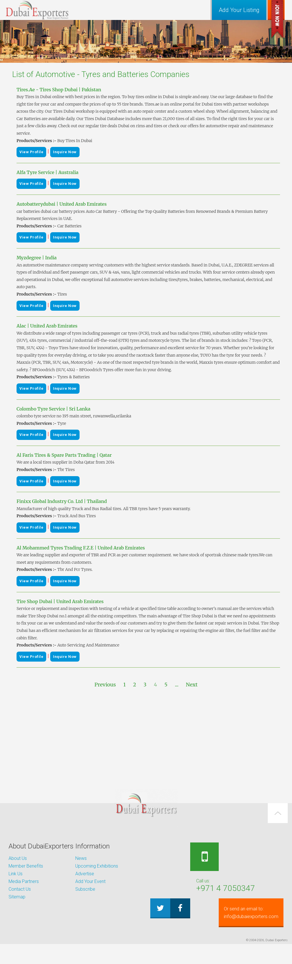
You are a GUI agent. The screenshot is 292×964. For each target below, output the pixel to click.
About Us (18, 858)
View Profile (31, 152)
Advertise (84, 873)
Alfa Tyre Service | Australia (47, 172)
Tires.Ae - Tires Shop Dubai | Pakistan (59, 89)
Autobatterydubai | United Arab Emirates (62, 204)
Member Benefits (26, 866)
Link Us (16, 873)
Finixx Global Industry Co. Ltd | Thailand (62, 501)
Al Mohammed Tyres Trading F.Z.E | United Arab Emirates (81, 548)
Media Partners (24, 881)
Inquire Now (65, 152)
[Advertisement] (146, 739)
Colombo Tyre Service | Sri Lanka (53, 409)
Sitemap (17, 897)
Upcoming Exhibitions (96, 866)
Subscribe (85, 889)
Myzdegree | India (37, 257)
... (177, 684)
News (81, 858)
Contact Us (20, 889)
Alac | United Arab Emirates (47, 326)
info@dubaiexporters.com (220, 932)
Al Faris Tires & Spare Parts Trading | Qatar (64, 455)
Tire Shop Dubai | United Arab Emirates (60, 601)
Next (192, 684)
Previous (105, 684)
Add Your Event (90, 881)
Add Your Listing (239, 10)
